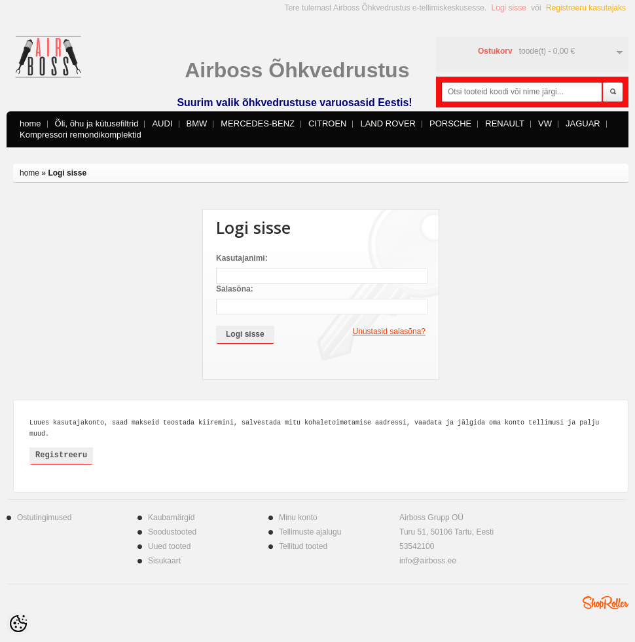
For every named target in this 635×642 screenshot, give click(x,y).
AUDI (162, 123)
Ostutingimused (44, 517)
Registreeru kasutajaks (586, 7)
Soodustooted (172, 532)
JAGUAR (583, 123)
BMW (197, 123)
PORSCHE (450, 123)
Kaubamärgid (171, 517)
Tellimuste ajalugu (310, 532)
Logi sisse (509, 7)
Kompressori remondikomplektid (80, 135)
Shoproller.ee (605, 602)
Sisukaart (164, 560)
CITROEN (327, 123)
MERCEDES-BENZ (258, 123)
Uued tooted (169, 546)
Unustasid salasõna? (389, 331)
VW (545, 123)
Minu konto (298, 517)
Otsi (613, 92)
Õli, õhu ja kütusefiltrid (97, 123)
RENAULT (504, 123)
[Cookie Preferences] (18, 623)
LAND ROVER (388, 123)
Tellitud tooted (303, 546)
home (30, 123)
